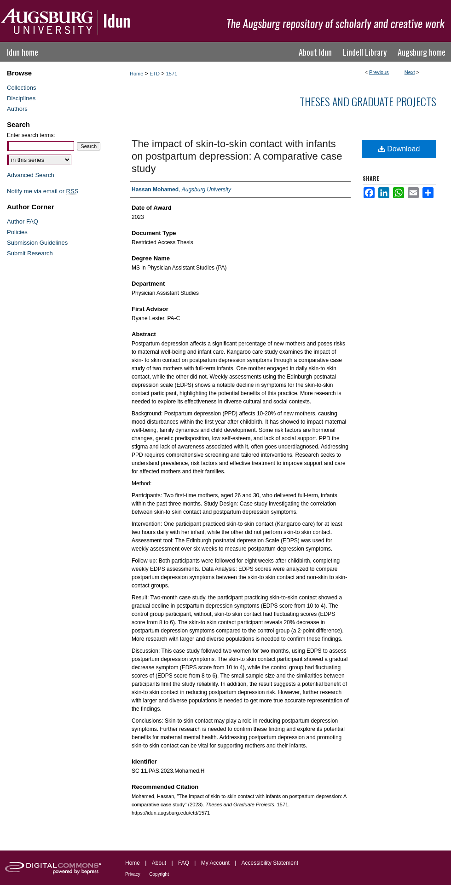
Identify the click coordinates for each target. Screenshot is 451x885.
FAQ (183, 863)
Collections (21, 87)
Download (399, 149)
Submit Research (30, 253)
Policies (17, 232)
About (159, 863)
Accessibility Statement (270, 863)
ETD (155, 73)
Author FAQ (22, 221)
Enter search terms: (31, 135)
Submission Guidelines (37, 242)
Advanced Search (30, 175)
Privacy (132, 874)
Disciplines (21, 98)
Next (410, 72)
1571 (171, 73)
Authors (17, 108)
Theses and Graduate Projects (368, 101)
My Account (215, 863)
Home (136, 73)
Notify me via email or (42, 191)
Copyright (159, 874)
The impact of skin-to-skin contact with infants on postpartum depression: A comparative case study (237, 156)
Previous (379, 72)
